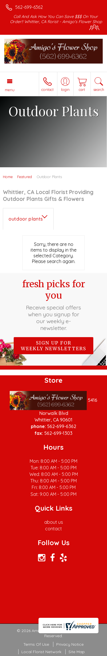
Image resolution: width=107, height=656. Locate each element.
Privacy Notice (70, 644)
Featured (24, 176)
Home (8, 176)
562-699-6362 (29, 7)
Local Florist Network (41, 651)
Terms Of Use (36, 644)
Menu (10, 89)
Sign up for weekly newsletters (53, 345)
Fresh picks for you (53, 304)
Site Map (76, 651)
